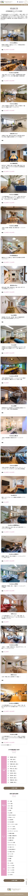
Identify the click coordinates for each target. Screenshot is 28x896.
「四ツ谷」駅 (12, 766)
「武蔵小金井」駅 (13, 764)
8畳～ (10, 810)
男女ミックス (12, 817)
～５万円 (11, 863)
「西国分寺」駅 (13, 780)
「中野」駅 (12, 759)
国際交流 (11, 840)
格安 (10, 861)
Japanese (20, 1)
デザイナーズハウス (13, 831)
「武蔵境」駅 (12, 782)
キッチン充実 (12, 842)
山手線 (10, 813)
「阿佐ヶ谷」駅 (13, 768)
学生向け (11, 856)
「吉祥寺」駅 (12, 773)
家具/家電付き (12, 849)
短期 (10, 858)
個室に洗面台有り (13, 835)
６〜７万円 (11, 868)
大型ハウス (11, 847)
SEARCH (26, 883)
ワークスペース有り (13, 824)
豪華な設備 (11, 833)
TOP (21, 4)
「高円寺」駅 (12, 775)
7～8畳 (10, 808)
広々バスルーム (12, 845)
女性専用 (11, 819)
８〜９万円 (11, 872)
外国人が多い (12, 851)
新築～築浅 (11, 838)
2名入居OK (11, 822)
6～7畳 (10, 806)
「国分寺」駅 (12, 778)
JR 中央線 (4, 770)
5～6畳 (10, 803)
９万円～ (11, 874)
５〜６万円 (11, 865)
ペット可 (11, 854)
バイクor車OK (12, 829)
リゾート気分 (12, 826)
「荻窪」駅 (12, 771)
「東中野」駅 (12, 762)
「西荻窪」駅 (12, 757)
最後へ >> (9, 745)
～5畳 (10, 801)
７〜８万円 (11, 870)
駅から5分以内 (12, 815)
